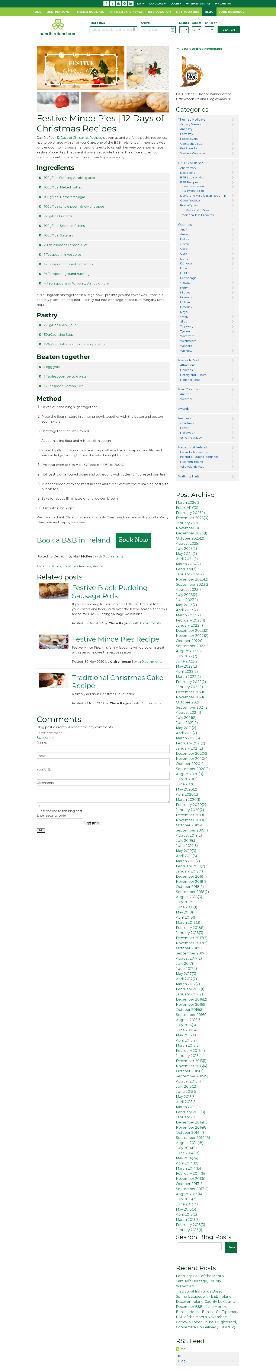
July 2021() (186, 718)
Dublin (184, 273)
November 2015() (191, 1066)
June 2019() (187, 846)
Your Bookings (231, 11)
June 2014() (187, 1153)
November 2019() (192, 820)
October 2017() (190, 948)
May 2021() (186, 728)
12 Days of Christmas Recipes (79, 138)
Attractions (187, 365)
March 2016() (188, 1045)
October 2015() (189, 1071)
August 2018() (189, 897)
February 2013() (190, 1225)
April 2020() (187, 794)
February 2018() (190, 928)
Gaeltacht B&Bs (191, 143)
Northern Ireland (191, 461)
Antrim (184, 229)
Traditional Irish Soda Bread (199, 1291)
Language (157, 3)
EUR (140, 3)
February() (186, 569)
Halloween (187, 432)
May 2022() (186, 666)
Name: (42, 742)
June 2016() (187, 1030)
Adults (196, 23)
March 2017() (188, 984)
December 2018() (191, 876)
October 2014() (190, 1133)
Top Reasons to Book (195, 210)
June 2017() (186, 969)
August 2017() (189, 958)
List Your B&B (187, 11)
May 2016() (186, 1035)
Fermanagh (188, 278)
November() (187, 528)
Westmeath (188, 341)
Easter (184, 428)
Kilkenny (186, 297)
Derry (184, 258)
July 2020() (187, 779)
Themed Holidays (89, 11)
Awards (183, 409)
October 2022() (190, 641)
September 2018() (192, 892)
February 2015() (190, 1112)
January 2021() (189, 748)
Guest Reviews (190, 200)
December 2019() (191, 815)
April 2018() (186, 917)
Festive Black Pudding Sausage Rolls (110, 592)
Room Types (189, 205)
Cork (183, 253)
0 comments (113, 556)
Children (209, 23)
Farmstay (186, 134)
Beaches (186, 370)
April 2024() (187, 559)
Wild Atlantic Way (192, 466)
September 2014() (193, 1138)
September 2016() (192, 1015)
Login (176, 3)
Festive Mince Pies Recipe (115, 639)
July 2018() (186, 902)
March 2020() (188, 800)
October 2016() (189, 1010)
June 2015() (187, 1092)
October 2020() (190, 764)
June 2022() (187, 661)
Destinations (58, 11)
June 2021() (187, 723)
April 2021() (186, 733)
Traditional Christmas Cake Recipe (117, 681)
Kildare (185, 292)
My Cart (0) (223, 3)
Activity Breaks (190, 124)
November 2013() (191, 1179)
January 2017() (189, 994)
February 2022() (191, 682)
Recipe (98, 566)
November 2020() (192, 759)
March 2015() (188, 1107)
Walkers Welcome (193, 153)
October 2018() (190, 887)
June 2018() (186, 907)
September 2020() (193, 769)
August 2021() (188, 713)
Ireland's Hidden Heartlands (199, 456)
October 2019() (190, 825)
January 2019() (189, 871)
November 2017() (192, 943)
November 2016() (191, 1004)
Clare (184, 248)
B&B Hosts (187, 172)
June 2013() (187, 1204)
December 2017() (192, 938)
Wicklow (186, 350)
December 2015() (191, 1061)
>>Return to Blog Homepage (199, 49)
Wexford (186, 345)
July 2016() (186, 1025)
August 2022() (189, 651)
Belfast (185, 239)
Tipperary (186, 326)
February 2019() (190, 866)
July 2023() (186, 595)
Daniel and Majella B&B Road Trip (203, 195)
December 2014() (192, 1122)
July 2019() (186, 841)
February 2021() (190, 743)
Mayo (184, 312)
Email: (41, 756)
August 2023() (189, 590)
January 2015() (189, 1117)
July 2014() (186, 1148)
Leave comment (49, 733)
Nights (184, 23)
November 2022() (192, 636)
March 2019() (188, 861)
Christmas (53, 566)
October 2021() (189, 702)
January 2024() (190, 574)
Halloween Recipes (193, 190)
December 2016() (191, 999)
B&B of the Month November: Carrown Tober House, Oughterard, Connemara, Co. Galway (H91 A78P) (206, 1322)
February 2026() (190, 513)
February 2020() (191, 805)
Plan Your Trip (189, 389)
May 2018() (186, 912)
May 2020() (186, 789)
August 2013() (189, 1194)
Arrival (145, 23)
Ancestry (186, 129)
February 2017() (190, 989)
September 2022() (193, 646)
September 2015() (192, 1076)
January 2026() (189, 523)
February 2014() (190, 1174)
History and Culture (193, 374)
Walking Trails (188, 476)
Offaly (184, 316)
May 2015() (186, 1097)
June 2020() (187, 784)
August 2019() (189, 835)
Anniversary (188, 167)
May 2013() (186, 1209)
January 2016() (189, 1056)
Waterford (187, 336)
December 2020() (192, 753)
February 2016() (190, 1051)
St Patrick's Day (191, 437)
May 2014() (187, 1158)
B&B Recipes (189, 182)
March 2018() (188, 923)
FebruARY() (187, 508)
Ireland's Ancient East (194, 452)
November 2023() (192, 579)
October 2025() (190, 538)
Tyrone (185, 331)
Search (228, 29)
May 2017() (186, 974)
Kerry (184, 287)
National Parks (190, 379)
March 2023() (188, 615)
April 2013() (186, 1214)
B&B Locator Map (192, 177)
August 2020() (189, 774)
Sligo (183, 321)
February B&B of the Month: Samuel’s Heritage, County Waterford (200, 1281)
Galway (185, 283)
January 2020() (190, 810)
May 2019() (186, 851)
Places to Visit (188, 360)
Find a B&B (97, 23)
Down (184, 268)
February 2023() (190, 620)
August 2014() (189, 1143)
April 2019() (186, 856)
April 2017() (186, 979)
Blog (209, 11)
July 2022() (186, 656)
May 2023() (186, 605)
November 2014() (192, 1127)
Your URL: (44, 769)
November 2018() (192, 882)
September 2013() (192, 1189)
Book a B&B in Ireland (73, 540)
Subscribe (45, 738)
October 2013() (190, 1184)
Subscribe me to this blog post (59, 811)
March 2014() (188, 1168)
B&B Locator (159, 11)
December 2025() (192, 518)
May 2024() (186, 554)
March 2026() (188, 502)
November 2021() (191, 697)
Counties (185, 225)
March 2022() (188, 677)
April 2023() (187, 610)
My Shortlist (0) (198, 3)
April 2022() (187, 672)
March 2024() (188, 564)
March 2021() (188, 738)
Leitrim (185, 302)
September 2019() (192, 830)
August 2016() (189, 1020)
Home (37, 11)
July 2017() (186, 963)
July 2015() (186, 1086)
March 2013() (188, 1220)
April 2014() (187, 1163)
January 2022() (189, 625)
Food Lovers (189, 138)
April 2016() (186, 1040)
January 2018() (189, 933)
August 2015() (188, 1081)
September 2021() (192, 707)
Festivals (184, 418)
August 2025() (189, 543)
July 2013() (186, 1199)
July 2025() (186, 549)
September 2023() (193, 584)
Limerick (186, 307)
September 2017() (192, 953)
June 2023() (187, 600)
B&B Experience (190, 163)
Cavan (184, 244)
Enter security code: (52, 815)
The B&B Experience (126, 11)
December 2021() (191, 692)
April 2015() (186, 1102)
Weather (186, 399)
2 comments (151, 703)
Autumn (185, 394)
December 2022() (192, 631)
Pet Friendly (188, 148)
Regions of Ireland (192, 447)
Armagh (185, 234)
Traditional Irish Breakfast (197, 215)
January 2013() (189, 1230)
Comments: (45, 783)
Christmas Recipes (76, 566)
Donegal (186, 263)
